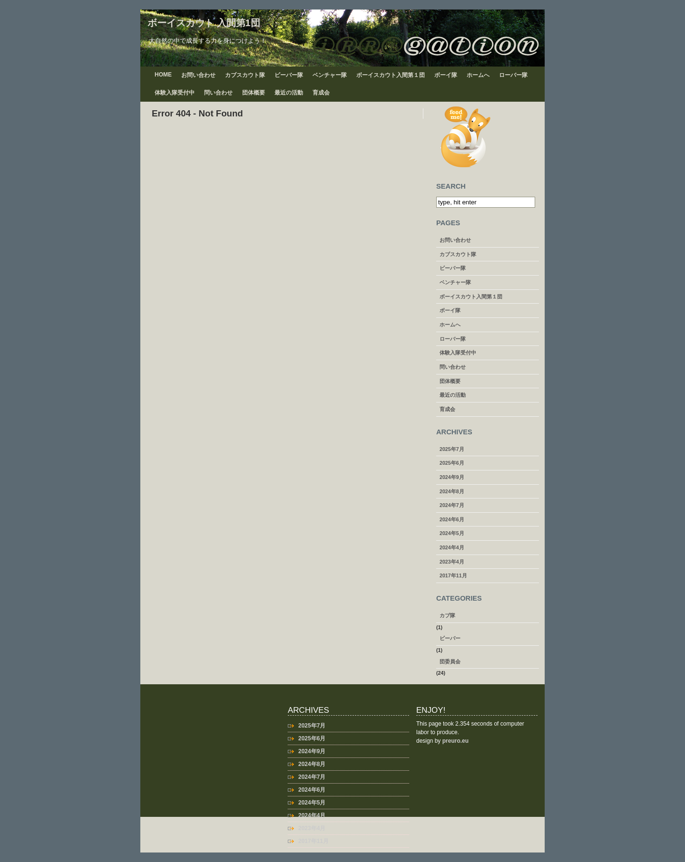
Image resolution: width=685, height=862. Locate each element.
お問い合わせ (198, 75)
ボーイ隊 (445, 75)
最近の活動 (288, 92)
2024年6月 (452, 519)
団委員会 (450, 661)
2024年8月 (452, 491)
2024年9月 (452, 477)
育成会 (321, 92)
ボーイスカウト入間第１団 (390, 75)
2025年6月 (452, 463)
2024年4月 (452, 547)
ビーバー (450, 638)
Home (163, 74)
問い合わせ (218, 92)
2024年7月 (452, 505)
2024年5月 (452, 533)
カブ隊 (447, 615)
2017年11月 (453, 575)
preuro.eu (455, 740)
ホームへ (478, 75)
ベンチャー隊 (330, 75)
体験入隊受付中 (175, 92)
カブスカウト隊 (245, 75)
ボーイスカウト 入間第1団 (203, 23)
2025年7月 (452, 449)
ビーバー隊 (288, 75)
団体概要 (253, 92)
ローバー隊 (513, 75)
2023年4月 (452, 562)
